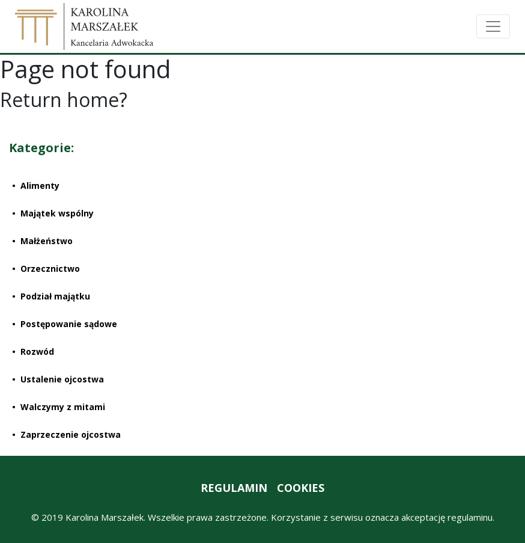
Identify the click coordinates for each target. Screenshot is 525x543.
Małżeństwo (46, 241)
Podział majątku (55, 296)
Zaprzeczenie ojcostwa (70, 434)
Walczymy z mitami (62, 407)
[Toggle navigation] (493, 26)
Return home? (63, 99)
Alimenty (39, 185)
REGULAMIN (234, 487)
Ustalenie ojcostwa (62, 379)
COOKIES (300, 487)
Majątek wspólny (57, 213)
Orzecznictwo (50, 268)
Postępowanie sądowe (68, 324)
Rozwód (37, 351)
